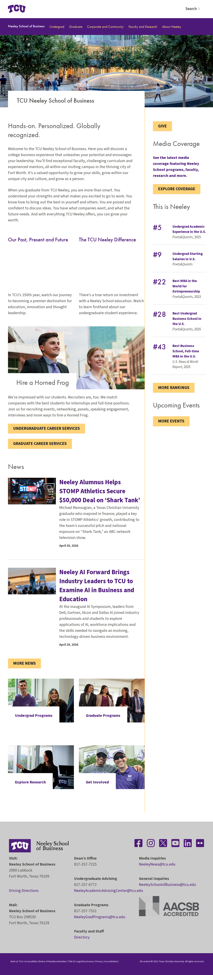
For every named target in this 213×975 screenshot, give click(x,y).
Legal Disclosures (85, 961)
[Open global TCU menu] (38, 8)
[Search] (195, 8)
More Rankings (173, 388)
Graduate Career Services (40, 444)
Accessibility (30, 961)
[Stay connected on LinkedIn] (188, 843)
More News (24, 663)
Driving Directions (24, 891)
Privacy (99, 961)
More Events (171, 421)
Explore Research (30, 782)
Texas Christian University (171, 961)
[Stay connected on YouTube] (175, 843)
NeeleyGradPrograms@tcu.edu (99, 917)
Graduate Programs (103, 715)
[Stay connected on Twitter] (163, 843)
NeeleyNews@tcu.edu (157, 864)
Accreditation (111, 961)
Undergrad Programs (33, 715)
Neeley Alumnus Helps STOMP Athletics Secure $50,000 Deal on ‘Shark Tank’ (99, 491)
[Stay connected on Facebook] (138, 843)
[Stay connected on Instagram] (151, 843)
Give (162, 126)
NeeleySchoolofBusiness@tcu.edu (167, 885)
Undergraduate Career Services (46, 428)
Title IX (71, 961)
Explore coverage (176, 189)
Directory (82, 937)
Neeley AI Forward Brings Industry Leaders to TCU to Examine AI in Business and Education (96, 586)
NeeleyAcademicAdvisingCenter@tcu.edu (108, 891)
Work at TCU (16, 961)
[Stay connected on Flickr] (200, 843)
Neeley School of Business (26, 26)
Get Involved (97, 782)
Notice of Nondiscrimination (52, 961)
